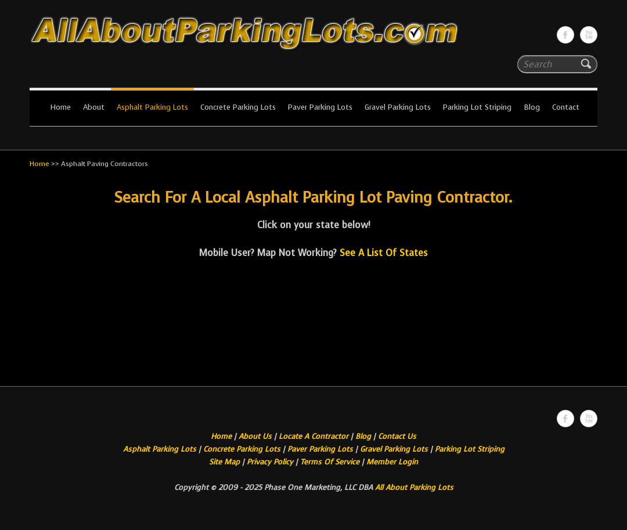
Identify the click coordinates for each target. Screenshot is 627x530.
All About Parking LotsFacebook (565, 35)
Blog (532, 107)
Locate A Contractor (313, 436)
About (94, 107)
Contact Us (397, 436)
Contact (565, 107)
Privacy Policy (270, 462)
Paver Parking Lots (320, 107)
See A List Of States (384, 253)
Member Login (392, 462)
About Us (255, 436)
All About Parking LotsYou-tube (588, 35)
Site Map (224, 462)
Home (60, 107)
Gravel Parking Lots (398, 107)
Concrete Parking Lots (238, 107)
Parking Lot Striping (477, 107)
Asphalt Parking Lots (152, 107)
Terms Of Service (331, 462)
